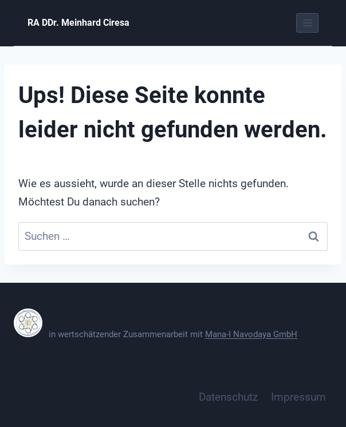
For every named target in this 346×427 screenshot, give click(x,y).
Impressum (298, 397)
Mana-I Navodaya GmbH (251, 334)
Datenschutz (228, 397)
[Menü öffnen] (307, 22)
